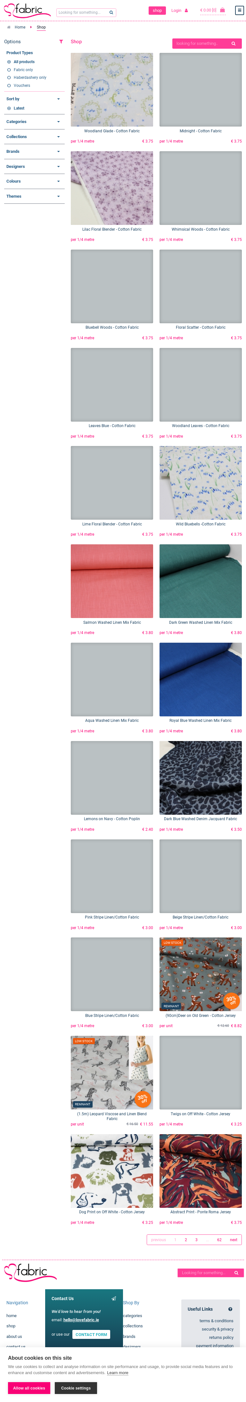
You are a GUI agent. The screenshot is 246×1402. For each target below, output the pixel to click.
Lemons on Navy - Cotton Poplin (112, 819)
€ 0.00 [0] (213, 10)
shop (157, 10)
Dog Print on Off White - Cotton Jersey (112, 1212)
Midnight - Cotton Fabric (201, 131)
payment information (215, 1345)
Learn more (117, 1372)
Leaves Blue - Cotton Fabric (112, 426)
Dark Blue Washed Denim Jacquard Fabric (200, 819)
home (11, 1315)
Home (20, 27)
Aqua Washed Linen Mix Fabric (112, 720)
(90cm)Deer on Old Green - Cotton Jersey (201, 1015)
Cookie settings (76, 1388)
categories (132, 1315)
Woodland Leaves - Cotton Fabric (200, 426)
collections (133, 1326)
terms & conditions (217, 1320)
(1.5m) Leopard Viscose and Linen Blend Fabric (112, 1116)
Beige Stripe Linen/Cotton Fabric (200, 917)
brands (129, 1336)
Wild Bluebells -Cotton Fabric (201, 524)
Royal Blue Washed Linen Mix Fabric (200, 720)
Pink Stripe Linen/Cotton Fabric (112, 917)
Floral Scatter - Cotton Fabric (201, 327)
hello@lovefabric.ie (81, 1319)
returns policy (221, 1337)
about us (14, 1336)
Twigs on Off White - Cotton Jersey (200, 1114)
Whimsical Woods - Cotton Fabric (201, 229)
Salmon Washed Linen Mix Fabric (112, 622)
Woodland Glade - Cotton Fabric (112, 131)
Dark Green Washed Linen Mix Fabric (200, 622)
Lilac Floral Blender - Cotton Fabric (112, 229)
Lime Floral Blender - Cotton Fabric (112, 524)
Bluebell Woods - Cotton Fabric (112, 327)
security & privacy (218, 1329)
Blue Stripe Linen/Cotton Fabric (112, 1015)
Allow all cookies (29, 1388)
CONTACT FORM (91, 1334)
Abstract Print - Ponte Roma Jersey (200, 1212)
